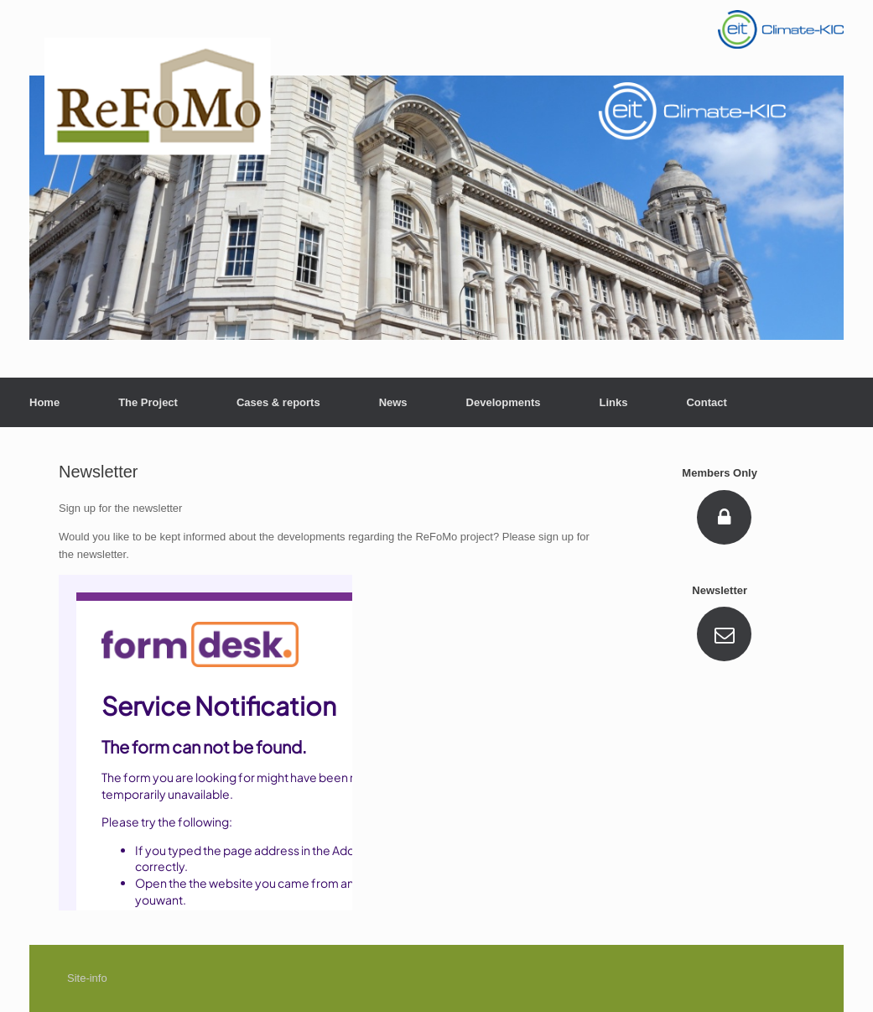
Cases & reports (278, 402)
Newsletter (724, 590)
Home (44, 402)
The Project (148, 402)
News (393, 402)
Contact (706, 402)
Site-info (87, 978)
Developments (503, 402)
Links (613, 402)
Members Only (724, 473)
